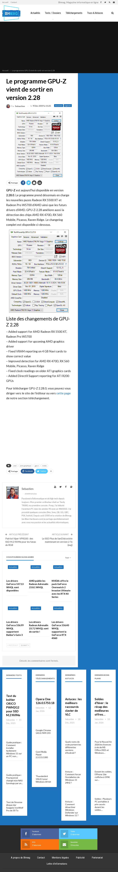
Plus (96, 13)
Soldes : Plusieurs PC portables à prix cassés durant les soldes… (103, 804)
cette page (63, 393)
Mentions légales (60, 857)
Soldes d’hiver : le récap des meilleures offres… (102, 706)
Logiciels (68, 106)
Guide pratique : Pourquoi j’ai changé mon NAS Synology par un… (14, 779)
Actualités (40, 13)
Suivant (25, 645)
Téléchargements (80, 13)
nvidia (44, 466)
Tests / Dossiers (58, 13)
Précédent (12, 645)
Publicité (80, 857)
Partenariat (97, 857)
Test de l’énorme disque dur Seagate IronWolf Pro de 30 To (14, 806)
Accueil (5, 2)
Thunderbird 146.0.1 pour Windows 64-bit (43, 779)
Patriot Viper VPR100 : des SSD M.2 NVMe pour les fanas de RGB (20, 541)
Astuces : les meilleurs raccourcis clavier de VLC (73, 706)
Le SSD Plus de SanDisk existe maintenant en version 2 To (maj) (57, 541)
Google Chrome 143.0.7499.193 (43, 731)
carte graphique (25, 466)
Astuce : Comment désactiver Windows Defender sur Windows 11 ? (72, 808)
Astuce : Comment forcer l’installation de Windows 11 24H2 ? (73, 777)
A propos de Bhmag (20, 857)
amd (14, 466)
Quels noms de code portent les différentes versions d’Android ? (73, 747)
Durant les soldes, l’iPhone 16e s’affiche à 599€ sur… (103, 775)
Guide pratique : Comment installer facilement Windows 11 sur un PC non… (14, 749)
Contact (14, 2)
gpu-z (37, 466)
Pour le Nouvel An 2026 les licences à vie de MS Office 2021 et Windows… (103, 747)
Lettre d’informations (57, 863)
